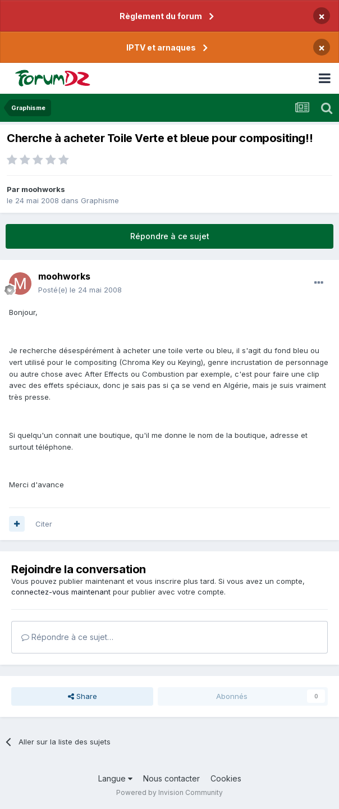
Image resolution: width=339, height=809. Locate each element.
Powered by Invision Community (169, 792)
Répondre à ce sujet (169, 236)
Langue (115, 778)
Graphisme (100, 200)
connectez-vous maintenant (61, 591)
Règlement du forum (161, 16)
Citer (43, 523)
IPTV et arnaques (161, 47)
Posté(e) (80, 289)
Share (82, 696)
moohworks (43, 189)
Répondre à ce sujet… (67, 637)
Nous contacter (171, 778)
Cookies (225, 778)
